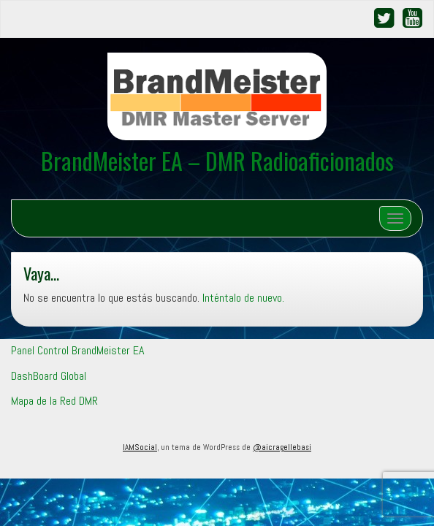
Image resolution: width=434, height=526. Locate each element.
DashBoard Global (48, 376)
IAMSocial (140, 447)
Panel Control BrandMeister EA (77, 350)
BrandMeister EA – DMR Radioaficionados (217, 160)
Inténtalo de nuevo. (243, 297)
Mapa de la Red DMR (54, 400)
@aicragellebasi (282, 447)
